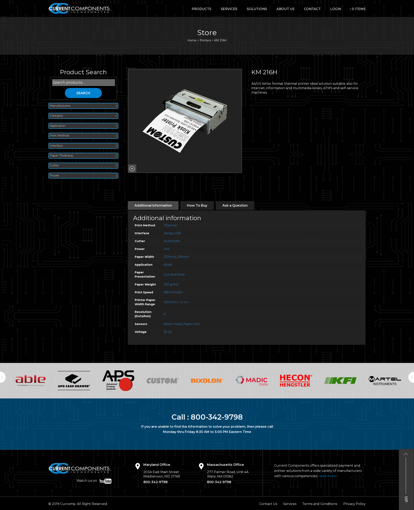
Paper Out (191, 324)
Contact (312, 9)
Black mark (172, 324)
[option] (29, 380)
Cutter (83, 165)
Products (201, 9)
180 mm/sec (173, 292)
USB (177, 233)
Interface (83, 145)
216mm (183, 257)
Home (191, 40)
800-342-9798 (217, 417)
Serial (167, 233)
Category (83, 115)
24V (166, 249)
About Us (285, 9)
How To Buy (197, 205)
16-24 (167, 332)
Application (83, 125)
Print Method (83, 135)
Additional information (153, 205)
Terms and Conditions (319, 504)
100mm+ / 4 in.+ (176, 302)
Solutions (257, 9)
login (335, 9)
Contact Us (268, 504)
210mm (169, 257)
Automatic (171, 241)
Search (83, 93)
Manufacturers (83, 105)
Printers (205, 40)
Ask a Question (235, 205)
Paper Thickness (83, 155)
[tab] (153, 205)
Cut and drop (174, 274)
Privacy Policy (354, 504)
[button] (132, 168)
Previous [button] (3, 377)
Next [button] (411, 377)
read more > (328, 476)
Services (229, 9)
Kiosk (167, 264)
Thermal (170, 225)
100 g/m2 (170, 284)
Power (83, 175)
